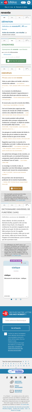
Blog (6, 7)
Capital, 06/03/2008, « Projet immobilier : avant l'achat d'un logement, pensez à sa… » (15, 127)
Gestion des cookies (18, 408)
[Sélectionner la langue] (23, 2)
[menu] (1, 2)
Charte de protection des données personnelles (16, 407)
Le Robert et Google (20, 409)
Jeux (11, 7)
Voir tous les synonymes (17, 61)
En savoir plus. (21, 200)
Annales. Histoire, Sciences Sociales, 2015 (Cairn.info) (16, 138)
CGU (26, 408)
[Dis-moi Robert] (16, 371)
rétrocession (7, 54)
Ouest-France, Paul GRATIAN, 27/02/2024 (13, 105)
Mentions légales (7, 408)
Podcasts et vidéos (21, 7)
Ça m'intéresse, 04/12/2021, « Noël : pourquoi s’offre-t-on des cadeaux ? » (15, 85)
